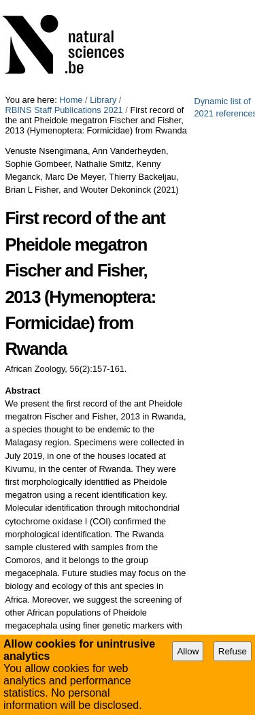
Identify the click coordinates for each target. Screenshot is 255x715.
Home (70, 100)
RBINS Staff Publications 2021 (63, 110)
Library (103, 100)
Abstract (22, 390)
